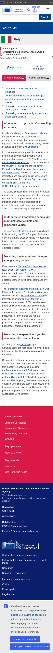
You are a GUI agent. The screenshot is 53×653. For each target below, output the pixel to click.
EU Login (9, 439)
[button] (29, 9)
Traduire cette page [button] (36, 9)
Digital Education (15, 192)
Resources (7, 568)
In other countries (37, 78)
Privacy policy (9, 589)
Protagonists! (19, 273)
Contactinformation (38, 67)
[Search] (20, 17)
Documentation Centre (32, 295)
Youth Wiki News (13, 453)
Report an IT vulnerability (14, 573)
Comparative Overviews (17, 428)
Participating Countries (16, 433)
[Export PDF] (15, 67)
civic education (30, 147)
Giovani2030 (17, 377)
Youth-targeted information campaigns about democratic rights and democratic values (25, 99)
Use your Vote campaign (19, 231)
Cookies (6, 584)
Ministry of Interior (15, 166)
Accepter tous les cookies (25, 639)
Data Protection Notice (16, 472)
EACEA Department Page (15, 526)
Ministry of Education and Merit (29, 133)
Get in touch (8, 511)
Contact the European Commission (19, 555)
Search (44, 17)
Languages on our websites (16, 579)
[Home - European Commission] (14, 9)
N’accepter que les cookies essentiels (31, 646)
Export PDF (15, 68)
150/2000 (25, 344)
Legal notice (8, 594)
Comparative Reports (15, 423)
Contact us (10, 466)
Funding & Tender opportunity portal (20, 531)
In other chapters (12, 78)
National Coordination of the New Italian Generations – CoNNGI (24, 182)
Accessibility (8, 516)
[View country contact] (39, 67)
